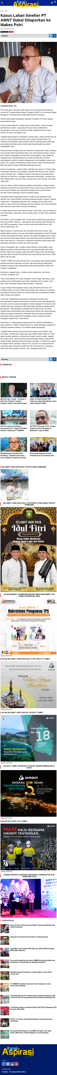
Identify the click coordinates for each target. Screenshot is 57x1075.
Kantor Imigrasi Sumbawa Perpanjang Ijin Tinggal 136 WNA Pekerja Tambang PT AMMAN (13, 428)
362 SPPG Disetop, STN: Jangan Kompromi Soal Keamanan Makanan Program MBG (43, 428)
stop (11, 32)
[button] (55, 1)
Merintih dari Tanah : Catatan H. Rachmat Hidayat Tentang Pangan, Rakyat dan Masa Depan (13, 401)
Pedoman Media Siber (17, 1072)
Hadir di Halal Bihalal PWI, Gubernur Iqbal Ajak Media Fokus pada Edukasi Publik (43, 401)
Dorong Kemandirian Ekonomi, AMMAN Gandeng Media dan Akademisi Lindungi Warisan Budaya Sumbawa (32, 961)
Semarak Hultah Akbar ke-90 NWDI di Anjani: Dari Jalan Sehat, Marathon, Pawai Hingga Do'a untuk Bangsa (30, 1031)
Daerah (6, 10)
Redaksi (5, 1072)
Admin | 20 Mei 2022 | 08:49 (7, 28)
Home (1, 10)
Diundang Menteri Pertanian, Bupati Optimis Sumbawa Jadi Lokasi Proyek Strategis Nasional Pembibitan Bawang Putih (32, 996)
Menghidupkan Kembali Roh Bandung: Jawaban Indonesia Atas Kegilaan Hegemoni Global (13, 455)
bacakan (4, 32)
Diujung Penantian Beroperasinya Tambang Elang (29, 937)
